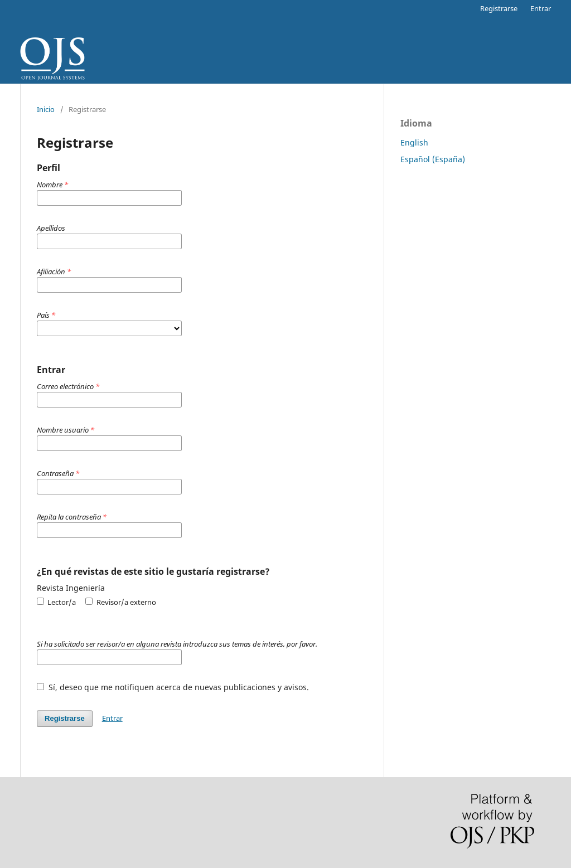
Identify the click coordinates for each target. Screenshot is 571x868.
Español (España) (432, 159)
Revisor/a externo (120, 602)
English (414, 142)
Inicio (46, 109)
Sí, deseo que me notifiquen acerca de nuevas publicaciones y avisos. (173, 687)
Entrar (540, 8)
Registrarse (498, 8)
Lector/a (56, 602)
